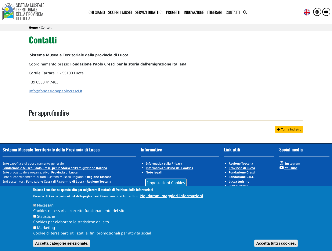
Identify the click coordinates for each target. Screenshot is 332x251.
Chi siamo (97, 12)
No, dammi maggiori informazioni (171, 195)
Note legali (154, 172)
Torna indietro (289, 129)
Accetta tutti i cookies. (276, 243)
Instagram (289, 163)
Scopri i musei (120, 12)
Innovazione (194, 12)
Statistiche (46, 216)
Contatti (233, 12)
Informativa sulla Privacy (164, 163)
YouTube (288, 168)
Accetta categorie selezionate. (61, 243)
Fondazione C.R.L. (242, 177)
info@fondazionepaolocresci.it (55, 90)
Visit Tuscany (238, 186)
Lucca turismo (239, 181)
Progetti (173, 12)
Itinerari (214, 12)
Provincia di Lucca (64, 172)
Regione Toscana (99, 177)
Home (33, 27)
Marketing (46, 227)
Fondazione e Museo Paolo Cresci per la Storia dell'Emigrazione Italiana (55, 168)
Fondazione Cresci (242, 172)
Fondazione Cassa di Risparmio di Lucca (55, 181)
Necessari (45, 205)
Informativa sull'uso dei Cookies (169, 168)
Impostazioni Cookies (166, 182)
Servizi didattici (149, 12)
